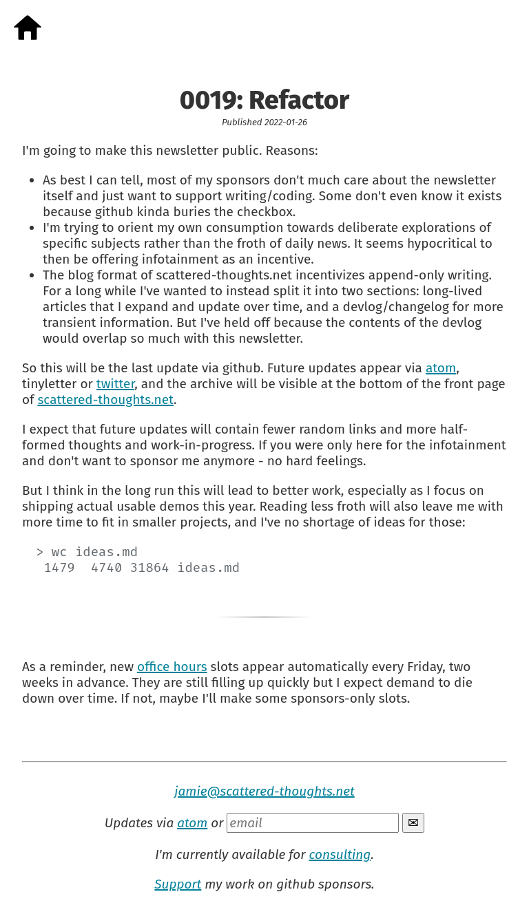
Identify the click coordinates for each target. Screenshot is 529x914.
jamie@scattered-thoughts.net (264, 791)
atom (441, 368)
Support (177, 884)
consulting (340, 854)
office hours (172, 666)
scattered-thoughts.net (105, 399)
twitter (115, 384)
